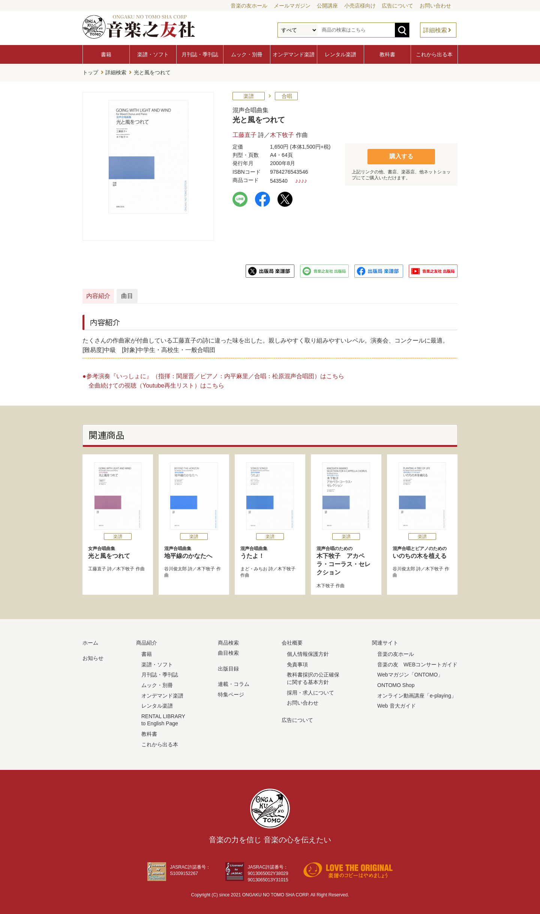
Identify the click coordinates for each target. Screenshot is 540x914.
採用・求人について (310, 691)
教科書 (387, 54)
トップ (90, 72)
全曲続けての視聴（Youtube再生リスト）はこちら (156, 383)
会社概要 (292, 641)
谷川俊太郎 (175, 567)
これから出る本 (434, 54)
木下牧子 (282, 133)
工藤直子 (244, 133)
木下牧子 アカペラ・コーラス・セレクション (346, 559)
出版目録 (228, 667)
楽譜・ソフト (153, 54)
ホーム (90, 641)
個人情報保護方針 (308, 652)
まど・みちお (253, 567)
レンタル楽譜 (340, 54)
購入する (401, 154)
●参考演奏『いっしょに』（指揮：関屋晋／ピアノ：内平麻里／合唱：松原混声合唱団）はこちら (213, 374)
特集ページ (231, 693)
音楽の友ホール (249, 6)
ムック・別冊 (246, 54)
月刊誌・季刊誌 (200, 54)
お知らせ (93, 656)
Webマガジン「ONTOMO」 (410, 673)
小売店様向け (360, 6)
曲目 (200, 294)
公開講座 (327, 6)
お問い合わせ (435, 6)
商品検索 (228, 641)
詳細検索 (435, 30)
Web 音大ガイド (396, 704)
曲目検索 (228, 651)
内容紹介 (118, 294)
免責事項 (297, 663)
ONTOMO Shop (395, 683)
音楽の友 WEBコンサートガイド (417, 663)
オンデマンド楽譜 (294, 54)
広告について (397, 6)
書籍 (106, 54)
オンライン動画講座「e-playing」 (416, 694)
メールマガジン (292, 6)
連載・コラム (233, 682)
